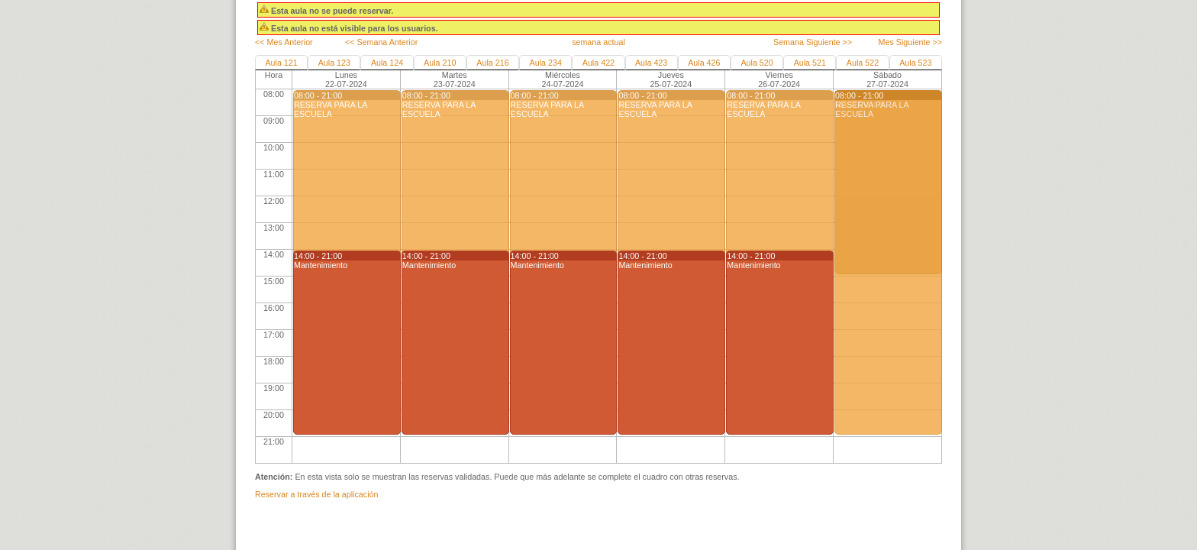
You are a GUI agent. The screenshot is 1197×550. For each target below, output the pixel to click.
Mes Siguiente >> (910, 42)
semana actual (598, 42)
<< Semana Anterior (381, 42)
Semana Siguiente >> (812, 42)
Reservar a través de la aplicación (316, 494)
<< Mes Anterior (284, 42)
